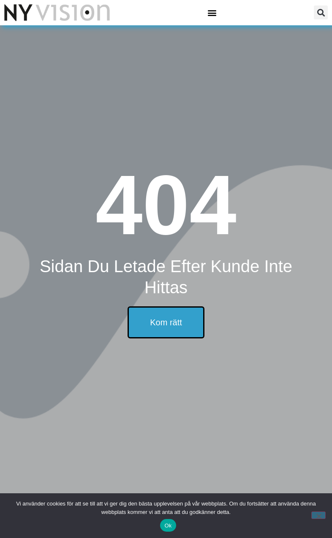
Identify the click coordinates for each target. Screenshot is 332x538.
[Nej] (318, 515)
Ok (167, 525)
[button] (212, 12)
